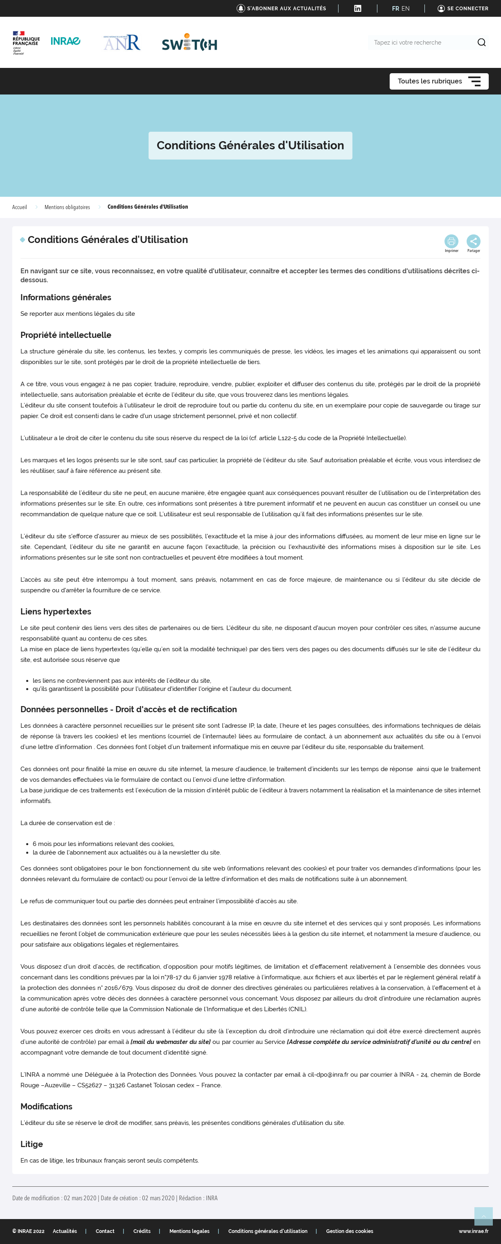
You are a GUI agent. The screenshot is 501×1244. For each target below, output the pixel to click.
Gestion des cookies (349, 1231)
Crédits (142, 1231)
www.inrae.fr (474, 1231)
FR (395, 8)
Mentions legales (189, 1231)
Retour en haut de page (487, 1220)
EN (406, 8)
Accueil (19, 207)
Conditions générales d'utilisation (267, 1231)
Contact (105, 1231)
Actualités (65, 1231)
